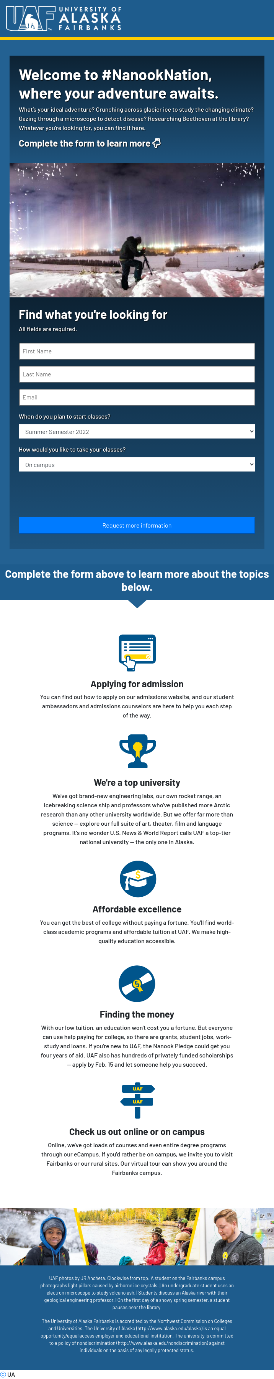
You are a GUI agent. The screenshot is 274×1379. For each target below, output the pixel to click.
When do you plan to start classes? (64, 416)
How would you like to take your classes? (72, 449)
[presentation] (77, 496)
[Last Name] (137, 374)
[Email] (137, 397)
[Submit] (137, 525)
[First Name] (137, 351)
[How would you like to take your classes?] (137, 464)
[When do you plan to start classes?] (137, 431)
